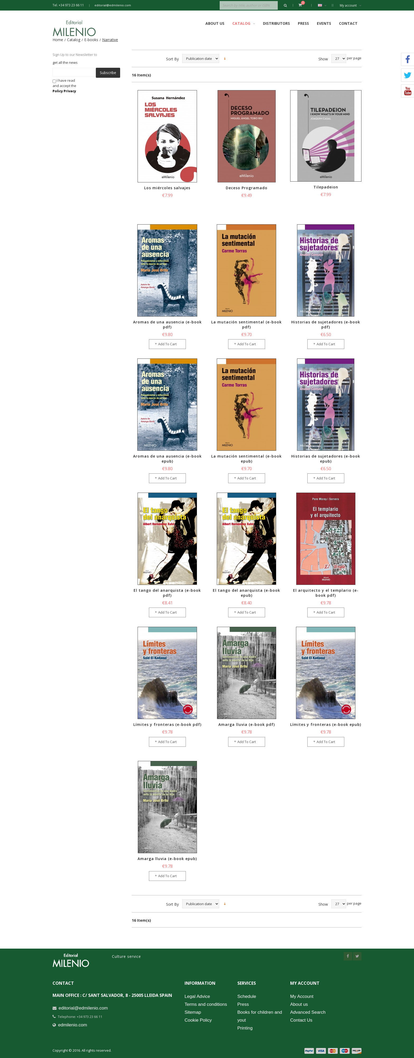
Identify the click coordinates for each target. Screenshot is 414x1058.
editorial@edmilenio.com (113, 5)
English (325, 5)
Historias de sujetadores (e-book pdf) (325, 324)
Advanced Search (308, 1012)
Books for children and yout (259, 1016)
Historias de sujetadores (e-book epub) (325, 459)
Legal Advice (197, 996)
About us (299, 1004)
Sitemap (193, 1012)
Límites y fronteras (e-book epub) (325, 724)
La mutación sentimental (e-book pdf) (246, 324)
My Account (301, 996)
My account (350, 5)
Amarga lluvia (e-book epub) (167, 858)
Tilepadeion (325, 187)
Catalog (73, 39)
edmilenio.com (72, 1024)
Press (303, 23)
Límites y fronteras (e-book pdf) (167, 724)
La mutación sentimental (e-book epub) (246, 459)
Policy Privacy (64, 91)
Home (58, 39)
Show (323, 58)
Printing (245, 1028)
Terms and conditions (206, 1004)
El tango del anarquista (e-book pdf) (167, 593)
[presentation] (123, 88)
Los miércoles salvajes (167, 187)
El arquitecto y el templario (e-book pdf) (326, 593)
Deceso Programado (246, 187)
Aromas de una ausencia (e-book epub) (167, 459)
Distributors (276, 23)
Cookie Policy (198, 1020)
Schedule (246, 996)
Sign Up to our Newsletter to (75, 54)
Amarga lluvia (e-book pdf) (246, 724)
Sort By (172, 58)
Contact (348, 23)
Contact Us (301, 1020)
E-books (91, 39)
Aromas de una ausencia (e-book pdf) (167, 324)
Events (324, 23)
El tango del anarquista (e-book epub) (246, 593)
